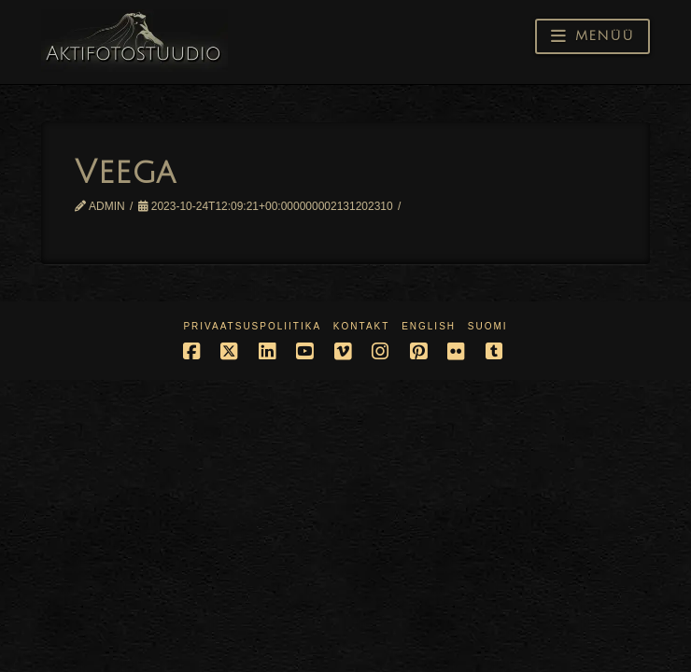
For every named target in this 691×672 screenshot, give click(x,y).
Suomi (488, 326)
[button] (592, 36)
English (429, 326)
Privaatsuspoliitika (252, 326)
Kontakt (361, 326)
